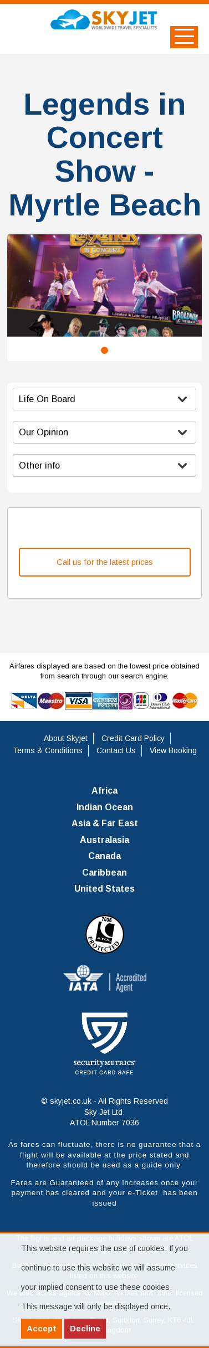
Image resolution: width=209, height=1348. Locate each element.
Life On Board (47, 399)
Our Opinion (43, 432)
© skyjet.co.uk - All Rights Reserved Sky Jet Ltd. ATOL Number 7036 (104, 1112)
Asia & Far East (105, 823)
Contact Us (116, 750)
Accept (42, 1328)
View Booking (173, 750)
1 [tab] (104, 350)
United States (104, 888)
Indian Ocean (105, 807)
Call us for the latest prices (105, 562)
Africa (104, 790)
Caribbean (104, 872)
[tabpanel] (104, 285)
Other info (39, 465)
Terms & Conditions (48, 750)
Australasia (104, 840)
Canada (104, 856)
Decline (85, 1328)
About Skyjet (66, 738)
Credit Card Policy (133, 738)
